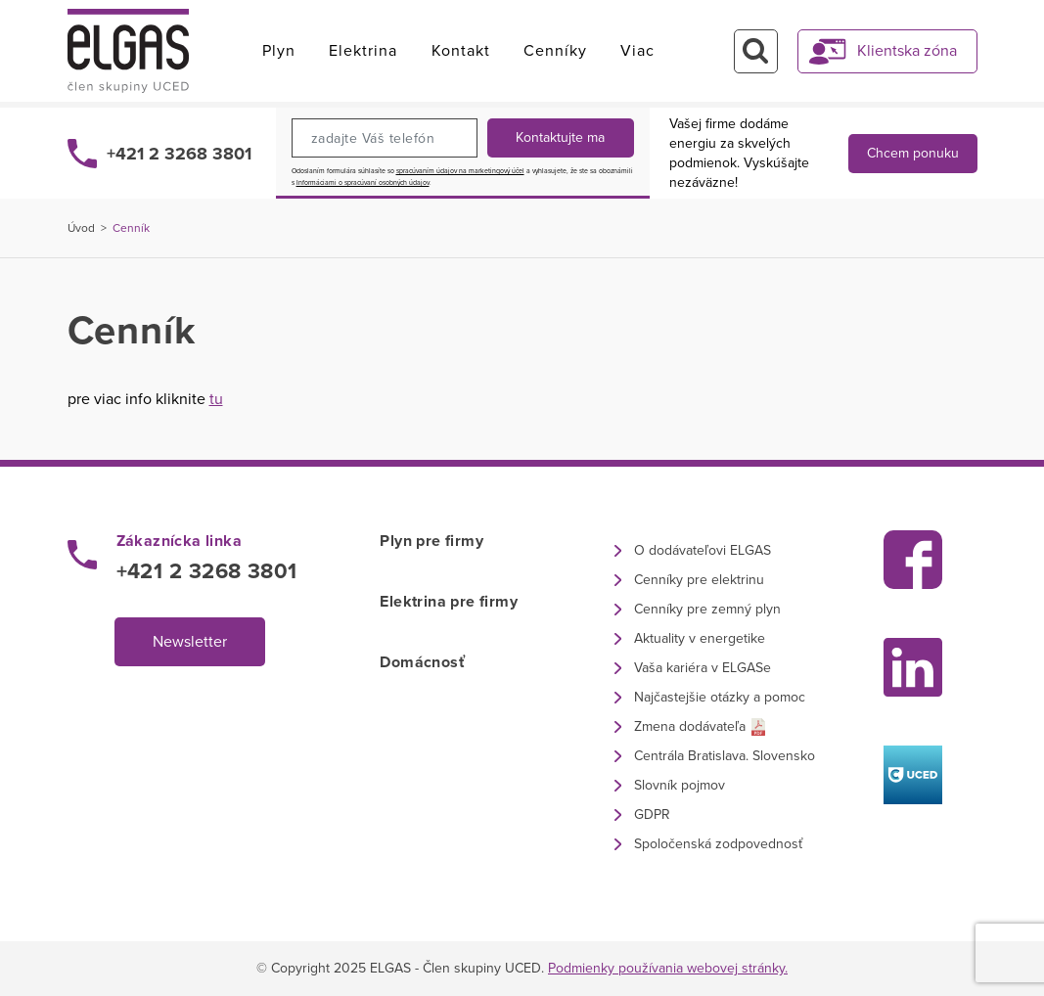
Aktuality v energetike (699, 638)
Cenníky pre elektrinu (699, 579)
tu (216, 399)
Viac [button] (637, 51)
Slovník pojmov (679, 785)
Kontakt (460, 51)
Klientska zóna (907, 51)
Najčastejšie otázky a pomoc (719, 697)
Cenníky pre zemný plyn (707, 609)
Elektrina (363, 51)
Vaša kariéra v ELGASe (702, 667)
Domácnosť (422, 662)
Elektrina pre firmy (449, 601)
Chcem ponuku (913, 153)
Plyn (278, 51)
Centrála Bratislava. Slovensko (724, 755)
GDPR (652, 814)
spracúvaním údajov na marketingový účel (460, 171)
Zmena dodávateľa (690, 726)
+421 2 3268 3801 (179, 153)
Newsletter (190, 642)
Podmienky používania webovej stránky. (668, 968)
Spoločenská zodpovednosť (718, 844)
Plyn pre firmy (431, 541)
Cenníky (555, 51)
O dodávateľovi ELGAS (702, 550)
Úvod (81, 228)
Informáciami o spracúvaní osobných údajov (363, 183)
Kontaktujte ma (560, 137)
